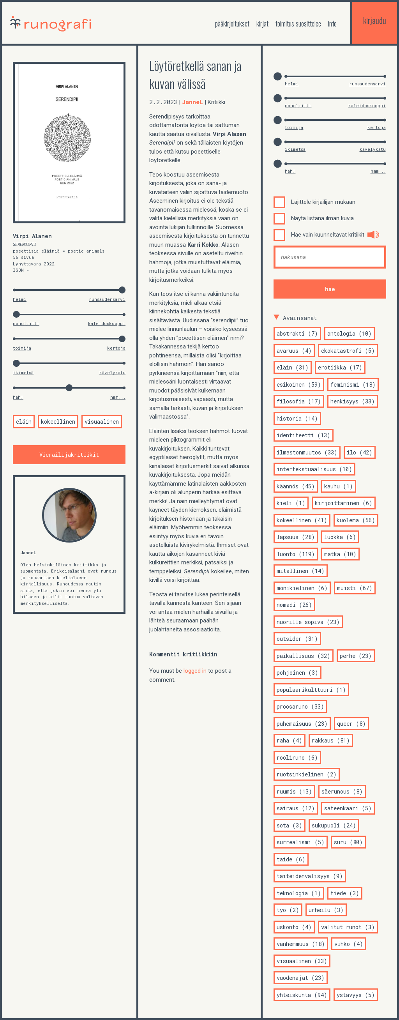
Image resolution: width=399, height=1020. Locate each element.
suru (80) (348, 842)
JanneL (28, 552)
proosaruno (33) (300, 706)
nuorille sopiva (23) (308, 622)
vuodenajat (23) (301, 977)
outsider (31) (297, 638)
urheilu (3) (326, 910)
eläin (24, 422)
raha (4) (289, 740)
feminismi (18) (353, 384)
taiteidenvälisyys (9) (310, 876)
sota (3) (289, 825)
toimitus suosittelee (298, 23)
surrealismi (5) (301, 842)
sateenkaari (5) (348, 808)
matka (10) (340, 554)
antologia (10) (349, 333)
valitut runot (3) (348, 927)
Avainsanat (300, 318)
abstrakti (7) (297, 333)
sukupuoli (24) (334, 825)
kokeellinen (58, 422)
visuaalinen (102, 422)
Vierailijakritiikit (69, 454)
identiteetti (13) (303, 435)
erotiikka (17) (340, 367)
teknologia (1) (299, 893)
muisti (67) (355, 588)
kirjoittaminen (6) (344, 503)
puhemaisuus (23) (302, 723)
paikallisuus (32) (303, 655)
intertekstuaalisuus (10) (314, 469)
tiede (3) (344, 893)
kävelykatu (112, 372)
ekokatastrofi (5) (348, 350)
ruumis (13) (294, 791)
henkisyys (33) (352, 401)
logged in (195, 670)
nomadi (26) (294, 604)
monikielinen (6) (302, 588)
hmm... (117, 397)
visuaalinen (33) (302, 961)
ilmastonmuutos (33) (307, 452)
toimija (22, 348)
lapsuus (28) (296, 537)
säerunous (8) (342, 791)
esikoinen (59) (299, 384)
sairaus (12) (296, 808)
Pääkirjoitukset (232, 23)
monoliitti (26, 323)
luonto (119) (296, 554)
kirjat (262, 23)
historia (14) (297, 418)
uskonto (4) (294, 927)
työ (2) (288, 910)
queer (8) (351, 723)
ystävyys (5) (356, 995)
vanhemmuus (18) (301, 944)
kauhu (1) (338, 486)
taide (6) (291, 859)
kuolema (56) (356, 520)
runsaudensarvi (107, 299)
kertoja (116, 348)
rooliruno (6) (297, 757)
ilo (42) (360, 452)
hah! (18, 397)
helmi (19, 299)
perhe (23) (356, 655)
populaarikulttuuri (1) (311, 689)
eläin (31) (293, 367)
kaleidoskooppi (106, 323)
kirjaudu (374, 20)
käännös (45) (296, 486)
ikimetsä (23, 372)
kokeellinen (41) (302, 520)
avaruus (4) (294, 350)
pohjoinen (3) (297, 672)
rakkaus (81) (331, 740)
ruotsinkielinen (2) (307, 774)
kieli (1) (291, 503)
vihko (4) (348, 944)
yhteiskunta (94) (302, 995)
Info (332, 23)
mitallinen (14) (301, 571)
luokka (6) (340, 537)
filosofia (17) (299, 401)
